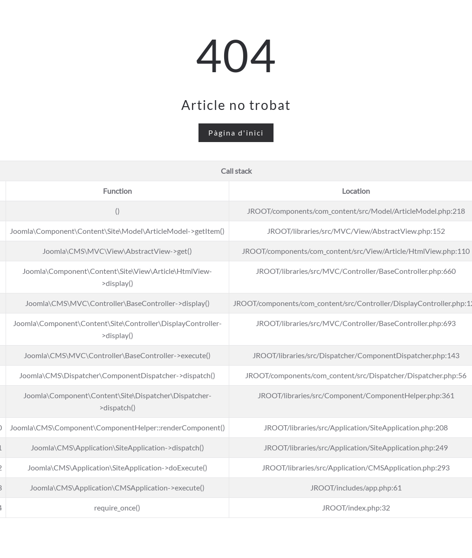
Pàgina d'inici (236, 132)
